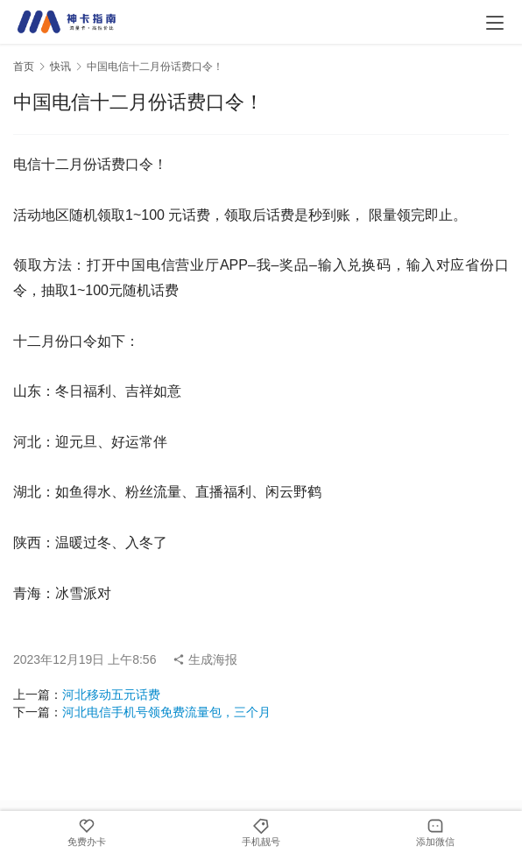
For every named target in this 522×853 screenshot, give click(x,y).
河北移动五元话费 (111, 694)
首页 (23, 66)
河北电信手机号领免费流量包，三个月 (166, 712)
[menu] (494, 23)
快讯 (60, 66)
